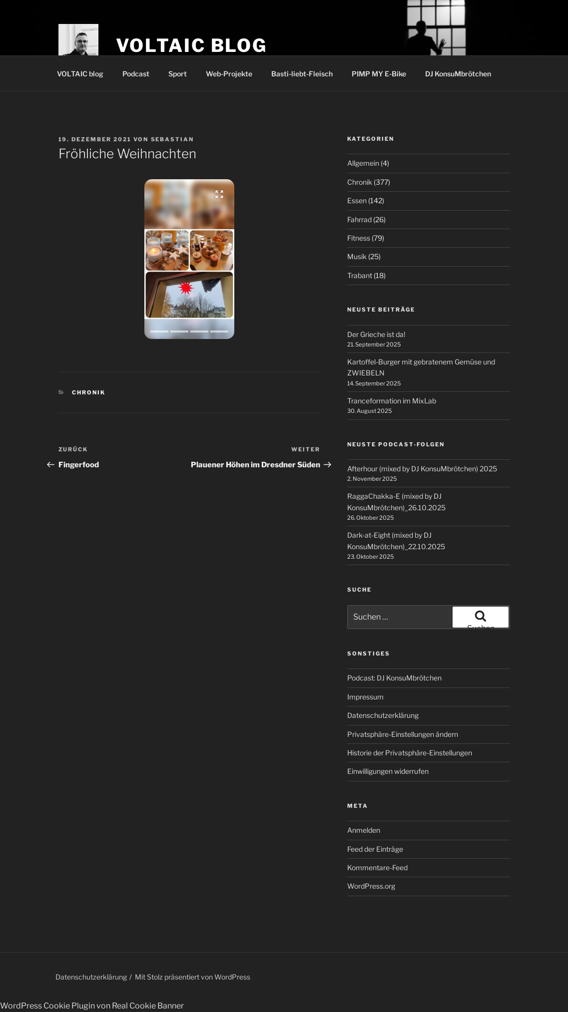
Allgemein (363, 163)
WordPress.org (371, 886)
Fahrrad (359, 219)
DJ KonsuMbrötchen (458, 73)
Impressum (365, 696)
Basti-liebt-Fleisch (302, 73)
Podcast (135, 73)
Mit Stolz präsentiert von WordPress (192, 977)
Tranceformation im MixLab (391, 400)
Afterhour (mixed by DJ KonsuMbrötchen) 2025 (422, 468)
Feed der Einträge (375, 849)
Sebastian (172, 139)
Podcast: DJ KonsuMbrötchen (394, 678)
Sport (177, 73)
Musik (357, 256)
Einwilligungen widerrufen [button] (388, 771)
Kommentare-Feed (377, 867)
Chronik (88, 392)
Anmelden (363, 830)
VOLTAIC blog (192, 45)
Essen (357, 200)
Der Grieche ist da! (376, 334)
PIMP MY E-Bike (379, 73)
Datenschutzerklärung (383, 715)
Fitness (358, 238)
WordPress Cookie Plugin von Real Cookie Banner (92, 1006)
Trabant (359, 275)
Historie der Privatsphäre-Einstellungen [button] (409, 752)
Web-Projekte (229, 73)
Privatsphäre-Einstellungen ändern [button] (402, 734)
